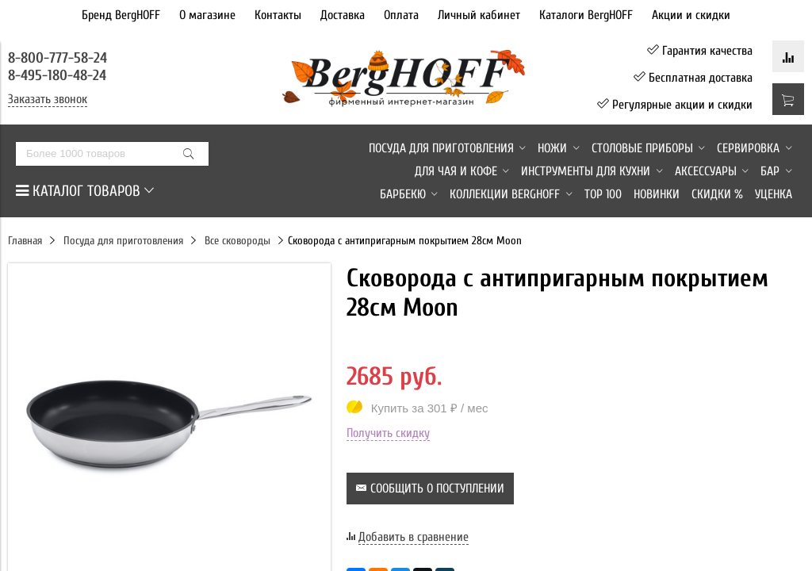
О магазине (207, 15)
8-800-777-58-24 (59, 58)
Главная (25, 240)
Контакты (278, 15)
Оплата (401, 15)
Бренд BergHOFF (121, 15)
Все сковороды (237, 240)
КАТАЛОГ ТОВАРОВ (85, 191)
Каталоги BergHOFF (586, 15)
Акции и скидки (691, 15)
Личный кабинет (479, 15)
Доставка (342, 15)
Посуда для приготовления (123, 240)
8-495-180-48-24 (57, 75)
